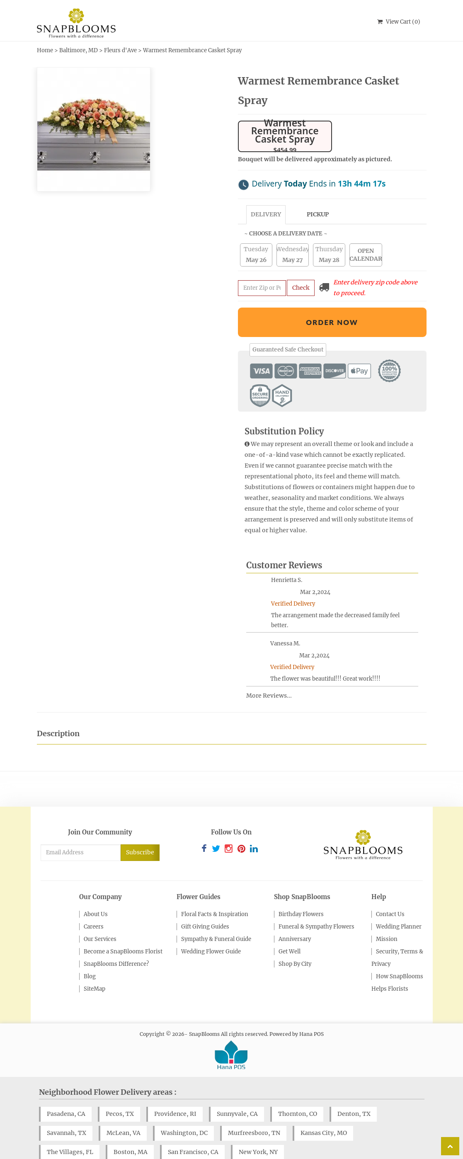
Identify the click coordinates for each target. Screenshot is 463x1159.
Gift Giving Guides (205, 904)
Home (45, 50)
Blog (90, 954)
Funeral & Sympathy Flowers (316, 904)
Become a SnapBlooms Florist (123, 929)
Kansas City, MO (324, 1111)
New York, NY (258, 1130)
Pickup (318, 192)
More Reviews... (269, 673)
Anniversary (295, 917)
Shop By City (295, 942)
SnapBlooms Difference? (116, 942)
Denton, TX (354, 1092)
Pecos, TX (120, 1092)
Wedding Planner (399, 904)
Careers (94, 904)
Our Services (100, 917)
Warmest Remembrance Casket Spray (192, 50)
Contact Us (390, 892)
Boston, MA (131, 1130)
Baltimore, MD (78, 50)
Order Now (332, 300)
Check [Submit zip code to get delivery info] (300, 265)
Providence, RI (175, 1092)
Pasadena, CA (66, 1092)
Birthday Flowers (301, 892)
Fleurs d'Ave (120, 50)
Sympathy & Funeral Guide (216, 917)
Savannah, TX (66, 1111)
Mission (387, 917)
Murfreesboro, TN (254, 1111)
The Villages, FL (70, 1130)
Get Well (290, 929)
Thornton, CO (297, 1092)
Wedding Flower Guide (211, 929)
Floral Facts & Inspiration (214, 892)
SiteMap (94, 966)
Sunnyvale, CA (237, 1092)
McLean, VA (124, 1111)
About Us (96, 892)
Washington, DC (184, 1111)
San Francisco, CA (193, 1130)
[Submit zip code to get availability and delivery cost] (262, 266)
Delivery (266, 192)
